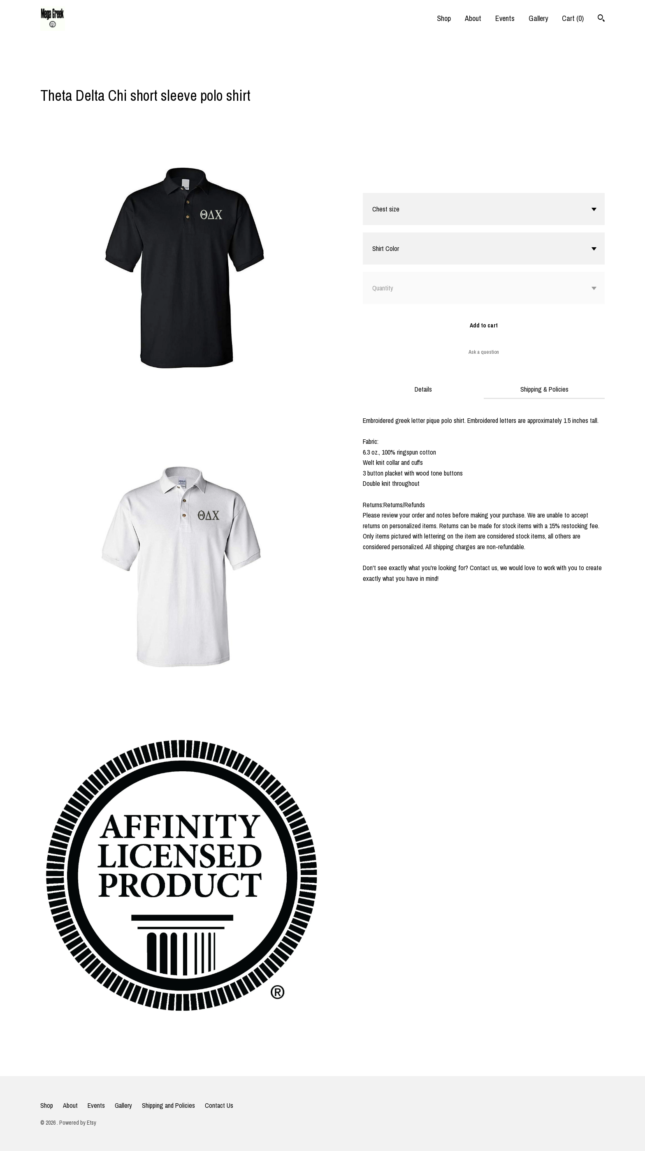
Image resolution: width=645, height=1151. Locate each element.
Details (423, 389)
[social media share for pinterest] (77, 73)
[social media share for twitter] (61, 74)
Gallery (538, 18)
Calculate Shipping (386, 182)
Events (505, 18)
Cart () (573, 18)
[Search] (601, 19)
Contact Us (219, 1105)
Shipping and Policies (168, 1105)
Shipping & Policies (544, 389)
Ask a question (484, 351)
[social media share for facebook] (44, 74)
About (473, 18)
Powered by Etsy (77, 1122)
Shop (444, 18)
